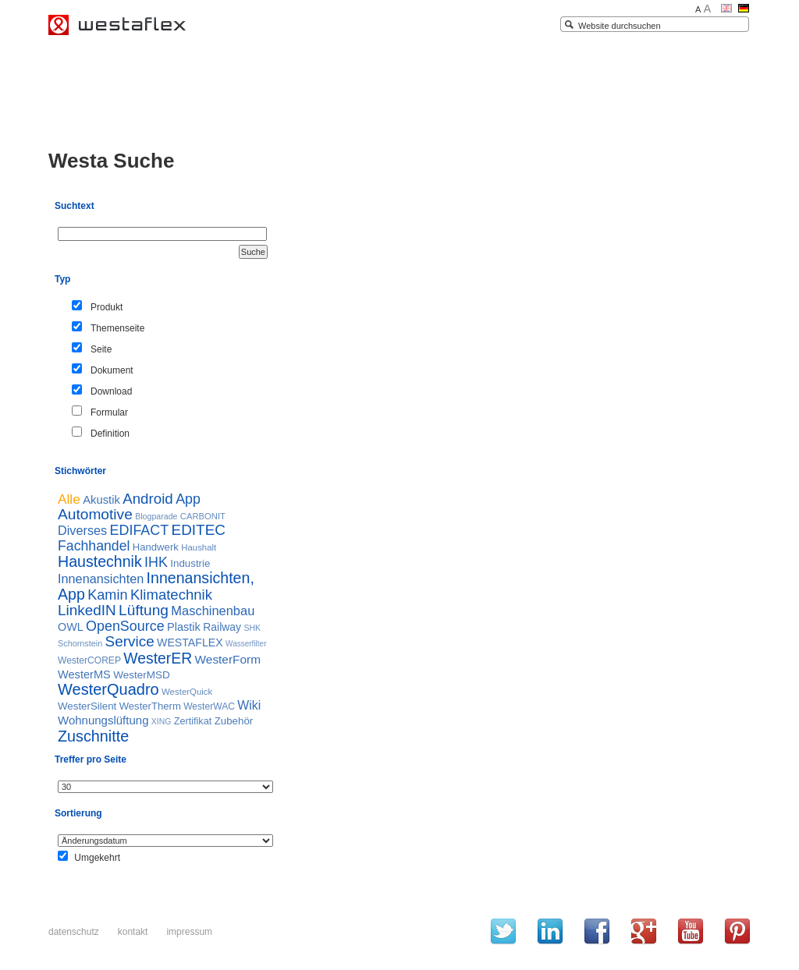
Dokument (112, 370)
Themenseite (117, 328)
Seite (101, 349)
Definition (110, 433)
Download (111, 391)
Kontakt (133, 931)
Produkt (107, 307)
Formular (109, 412)
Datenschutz (73, 931)
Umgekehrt (97, 857)
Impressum (189, 931)
